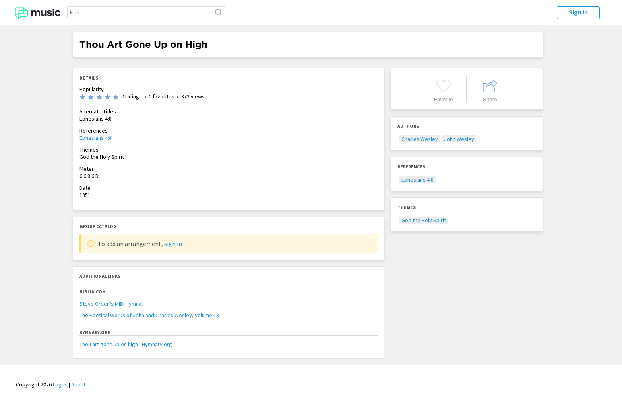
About (78, 384)
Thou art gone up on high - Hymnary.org (125, 344)
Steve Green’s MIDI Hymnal (111, 303)
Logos (60, 384)
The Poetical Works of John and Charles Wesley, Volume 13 (149, 315)
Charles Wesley (419, 138)
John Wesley (459, 138)
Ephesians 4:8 (95, 137)
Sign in (578, 12)
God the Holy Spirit (423, 220)
